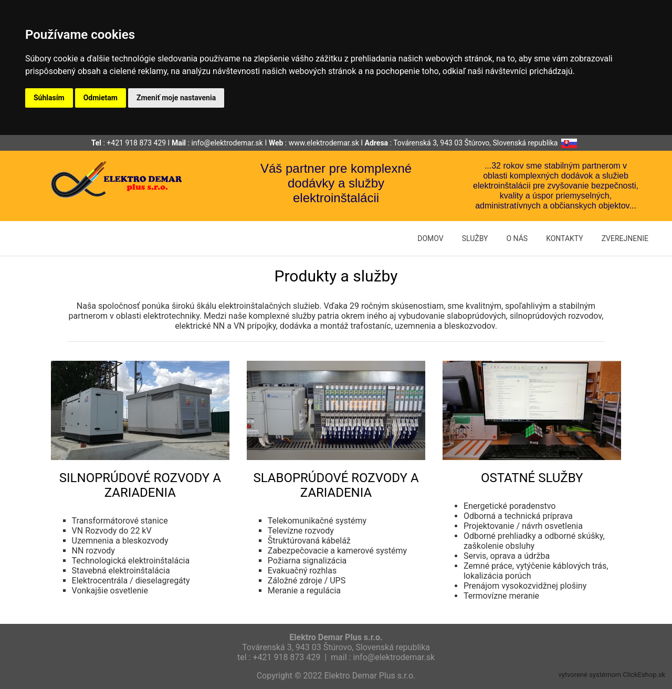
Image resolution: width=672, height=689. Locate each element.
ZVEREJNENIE (625, 238)
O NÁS (517, 238)
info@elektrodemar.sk (226, 143)
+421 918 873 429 (136, 143)
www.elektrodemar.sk (324, 143)
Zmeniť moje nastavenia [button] (176, 97)
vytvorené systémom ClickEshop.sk (611, 674)
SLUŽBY (475, 238)
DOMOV (430, 238)
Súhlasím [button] (49, 97)
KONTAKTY (564, 238)
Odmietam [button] (100, 97)
